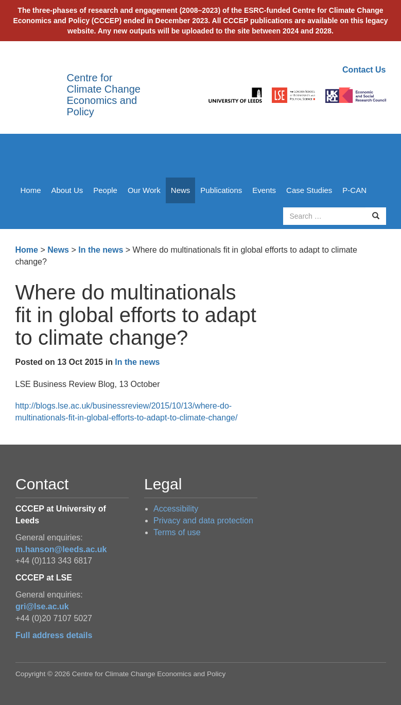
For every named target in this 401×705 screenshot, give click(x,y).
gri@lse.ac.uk (42, 606)
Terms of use (177, 532)
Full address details (53, 635)
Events (264, 190)
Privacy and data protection (203, 520)
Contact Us (364, 69)
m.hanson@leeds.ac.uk (61, 549)
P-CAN (354, 190)
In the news (100, 249)
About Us (67, 190)
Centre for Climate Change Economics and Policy (104, 94)
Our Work (144, 190)
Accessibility (175, 508)
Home (31, 190)
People (105, 190)
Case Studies (309, 190)
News (180, 190)
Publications (221, 190)
